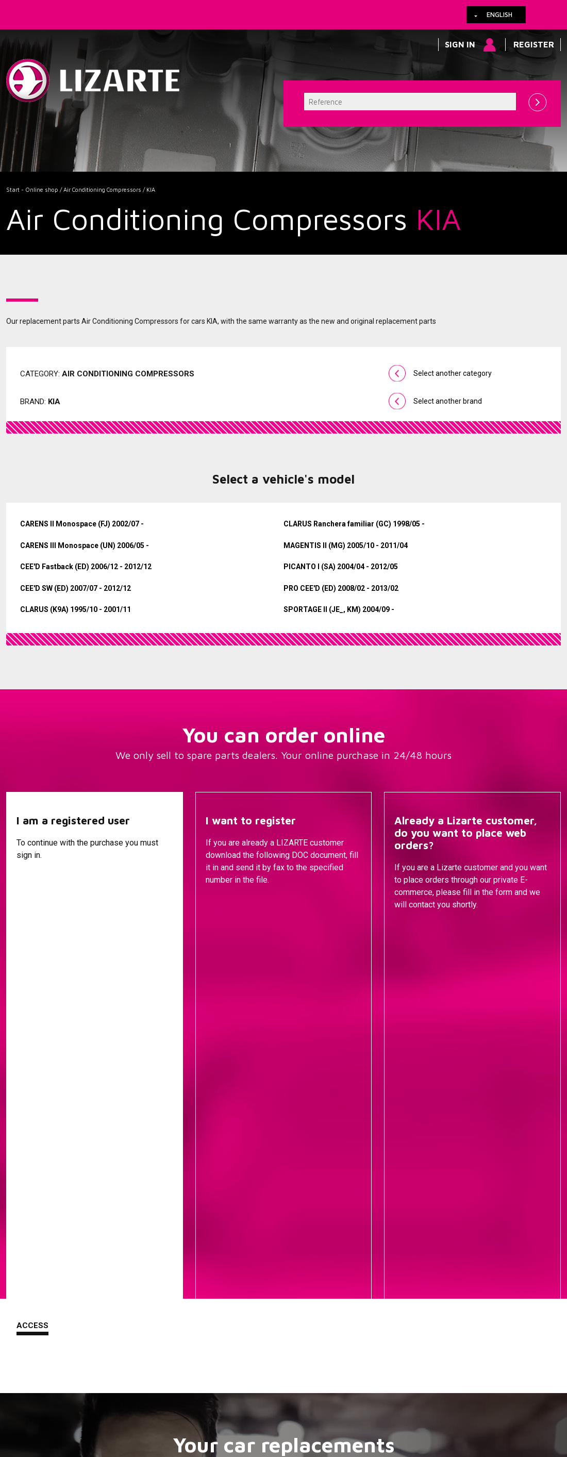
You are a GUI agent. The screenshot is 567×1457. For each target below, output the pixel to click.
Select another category (452, 373)
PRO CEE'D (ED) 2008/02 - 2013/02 (341, 588)
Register (533, 44)
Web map (332, 1395)
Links (64, 1395)
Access (32, 929)
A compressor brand (183, 1174)
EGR (368, 1279)
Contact (413, 930)
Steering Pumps (367, 1174)
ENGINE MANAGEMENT (367, 1236)
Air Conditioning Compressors (102, 189)
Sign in (460, 44)
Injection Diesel (368, 1221)
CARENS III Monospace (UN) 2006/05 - (84, 545)
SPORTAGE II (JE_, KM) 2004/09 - (339, 609)
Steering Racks (368, 1159)
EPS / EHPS (368, 1190)
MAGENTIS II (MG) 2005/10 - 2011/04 (346, 545)
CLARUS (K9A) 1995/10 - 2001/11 (75, 609)
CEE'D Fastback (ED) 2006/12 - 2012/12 (86, 566)
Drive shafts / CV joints (368, 1205)
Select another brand (447, 401)
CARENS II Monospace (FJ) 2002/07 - (82, 524)
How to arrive (241, 1395)
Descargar (230, 930)
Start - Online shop (32, 189)
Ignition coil (368, 1295)
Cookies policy (110, 1395)
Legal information (176, 1395)
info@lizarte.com (168, 1420)
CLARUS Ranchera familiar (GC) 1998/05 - (354, 524)
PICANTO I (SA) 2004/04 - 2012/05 (341, 566)
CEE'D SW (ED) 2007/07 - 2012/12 (75, 588)
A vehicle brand (183, 1159)
